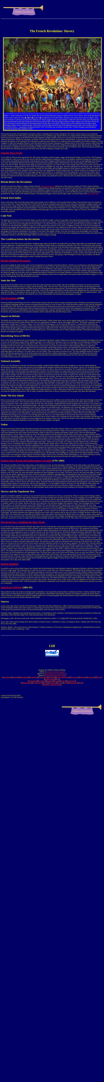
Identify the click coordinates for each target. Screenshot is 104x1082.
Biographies (24, 677)
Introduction (7, 677)
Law (57, 679)
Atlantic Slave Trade (11, 153)
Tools (80, 683)
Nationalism (33, 681)
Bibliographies (26, 683)
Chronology (34, 677)
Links (66, 683)
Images (60, 683)
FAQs (46, 683)
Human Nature (50, 679)
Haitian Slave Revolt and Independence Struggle (26, 460)
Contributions (37, 683)
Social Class (71, 681)
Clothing (52, 677)
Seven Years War (92, 193)
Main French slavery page (55, 672)
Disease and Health (62, 677)
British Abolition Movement (15, 260)
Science (63, 681)
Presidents (41, 681)
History (98, 677)
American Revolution (48, 186)
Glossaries (52, 683)
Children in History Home (52, 685)
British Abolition (9, 564)
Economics (74, 677)
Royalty (56, 681)
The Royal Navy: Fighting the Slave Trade (23, 522)
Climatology (43, 677)
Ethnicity (83, 677)
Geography (91, 677)
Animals (15, 677)
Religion (50, 681)
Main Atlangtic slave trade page (55, 674)
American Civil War (11, 587)
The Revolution (9, 298)
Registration (73, 683)
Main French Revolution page (55, 675)
